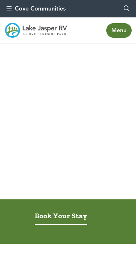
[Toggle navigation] (119, 30)
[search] (126, 8)
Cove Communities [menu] (36, 8)
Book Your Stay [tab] (61, 215)
